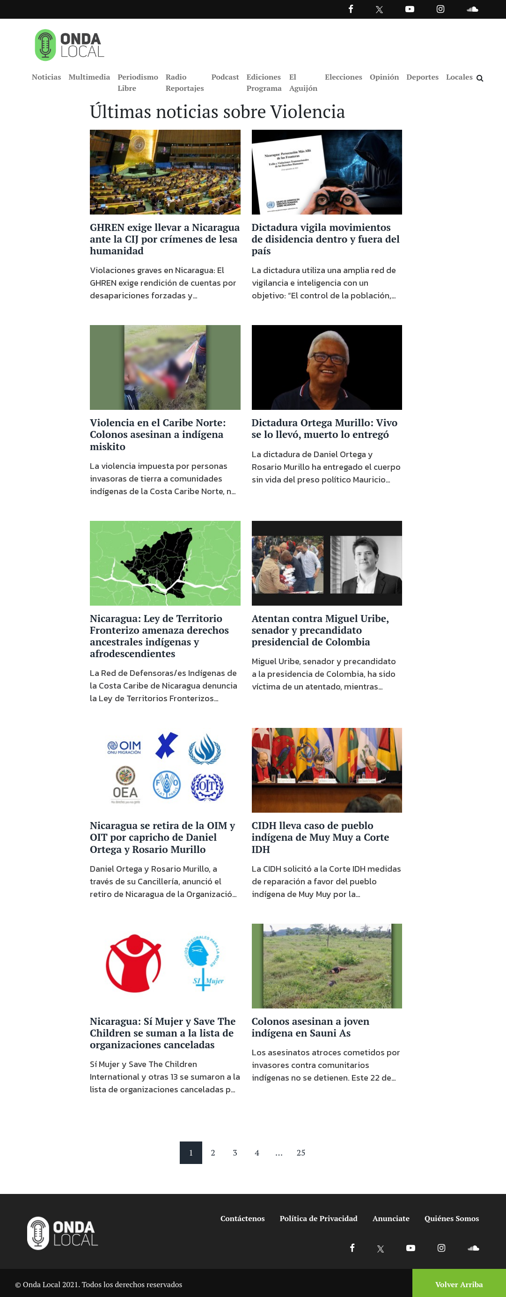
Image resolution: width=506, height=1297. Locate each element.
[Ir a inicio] (69, 43)
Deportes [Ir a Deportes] (423, 77)
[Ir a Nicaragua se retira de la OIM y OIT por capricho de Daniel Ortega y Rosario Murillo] (165, 770)
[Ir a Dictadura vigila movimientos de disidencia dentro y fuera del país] (327, 171)
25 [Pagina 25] (300, 1152)
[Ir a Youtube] (409, 9)
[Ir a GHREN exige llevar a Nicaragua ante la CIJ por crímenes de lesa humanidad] (165, 171)
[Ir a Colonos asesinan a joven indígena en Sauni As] (327, 965)
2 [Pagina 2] (213, 1152)
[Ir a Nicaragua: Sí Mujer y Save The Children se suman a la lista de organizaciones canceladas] (165, 965)
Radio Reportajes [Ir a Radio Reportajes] (185, 82)
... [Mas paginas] (279, 1152)
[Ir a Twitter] (379, 9)
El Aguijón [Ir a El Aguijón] (303, 82)
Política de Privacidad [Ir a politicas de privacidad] (319, 1219)
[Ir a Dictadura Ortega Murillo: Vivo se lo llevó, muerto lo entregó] (327, 367)
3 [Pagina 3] (235, 1152)
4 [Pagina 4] (257, 1152)
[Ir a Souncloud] (472, 9)
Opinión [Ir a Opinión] (384, 77)
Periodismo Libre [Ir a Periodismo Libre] (137, 82)
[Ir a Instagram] (440, 9)
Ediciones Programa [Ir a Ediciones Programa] (264, 82)
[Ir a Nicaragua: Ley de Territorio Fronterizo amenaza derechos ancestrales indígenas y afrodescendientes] (165, 562)
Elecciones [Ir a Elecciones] (343, 77)
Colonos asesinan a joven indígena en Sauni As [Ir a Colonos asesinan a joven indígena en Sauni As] (311, 1027)
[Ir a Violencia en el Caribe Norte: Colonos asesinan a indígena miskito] (165, 367)
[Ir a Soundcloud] (473, 1248)
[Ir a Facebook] (352, 1248)
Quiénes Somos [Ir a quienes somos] (452, 1219)
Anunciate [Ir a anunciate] (391, 1219)
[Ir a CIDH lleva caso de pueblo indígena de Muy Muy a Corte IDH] (327, 770)
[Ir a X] (380, 1248)
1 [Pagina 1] (191, 1152)
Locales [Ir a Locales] (459, 77)
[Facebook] (350, 9)
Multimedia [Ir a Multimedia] (89, 77)
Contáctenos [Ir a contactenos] (242, 1219)
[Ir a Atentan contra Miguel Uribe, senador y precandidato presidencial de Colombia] (327, 562)
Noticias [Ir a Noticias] (46, 77)
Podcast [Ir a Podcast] (225, 77)
